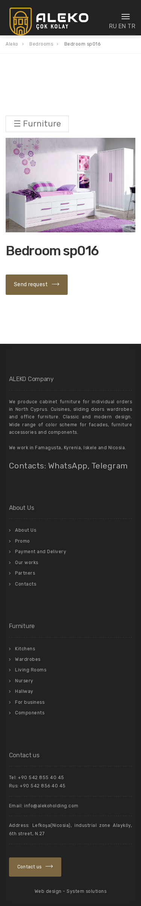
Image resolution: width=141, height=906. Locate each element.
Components (29, 712)
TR (131, 26)
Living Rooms (30, 670)
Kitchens (25, 648)
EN (122, 26)
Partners (25, 573)
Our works (26, 562)
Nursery (24, 680)
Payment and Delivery (40, 551)
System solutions (86, 891)
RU (113, 26)
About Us (25, 530)
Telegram (109, 465)
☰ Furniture (37, 124)
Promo (22, 541)
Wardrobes (28, 659)
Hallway (24, 691)
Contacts (25, 584)
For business (29, 702)
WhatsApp (68, 465)
